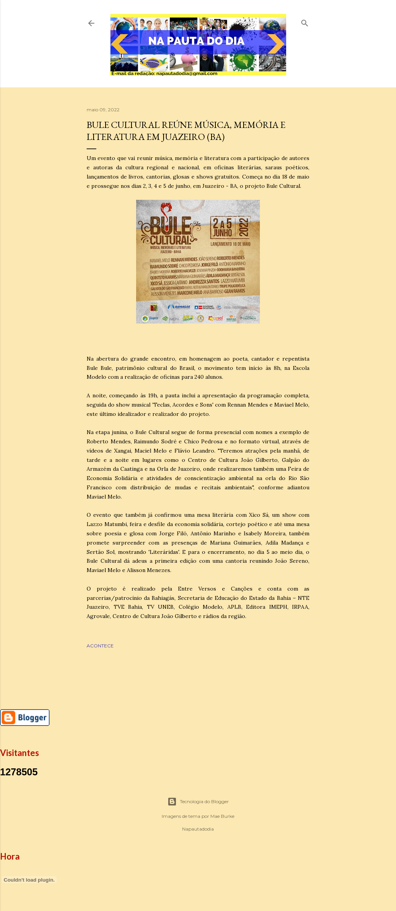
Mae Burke (222, 816)
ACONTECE (100, 646)
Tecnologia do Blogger (198, 801)
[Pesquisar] (304, 21)
